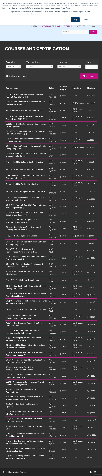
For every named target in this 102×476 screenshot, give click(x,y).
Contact (82, 26)
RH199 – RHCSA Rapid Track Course (21, 236)
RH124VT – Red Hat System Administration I (25, 169)
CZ (93, 26)
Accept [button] (75, 20)
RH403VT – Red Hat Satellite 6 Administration (26, 309)
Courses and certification (57, 26)
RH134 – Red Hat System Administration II (24, 110)
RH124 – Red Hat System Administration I (24, 184)
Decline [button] (85, 20)
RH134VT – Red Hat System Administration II (25, 191)
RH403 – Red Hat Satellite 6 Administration (24, 162)
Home (34, 26)
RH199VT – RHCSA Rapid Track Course (22, 280)
